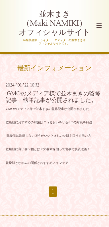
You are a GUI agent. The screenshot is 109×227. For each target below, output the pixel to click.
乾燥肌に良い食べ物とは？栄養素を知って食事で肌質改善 (46, 149)
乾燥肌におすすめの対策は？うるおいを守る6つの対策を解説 (49, 122)
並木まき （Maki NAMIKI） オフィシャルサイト (55, 23)
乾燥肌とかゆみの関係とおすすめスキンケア (37, 163)
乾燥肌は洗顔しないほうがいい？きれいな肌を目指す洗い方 (48, 136)
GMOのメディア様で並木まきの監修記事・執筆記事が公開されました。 (53, 97)
